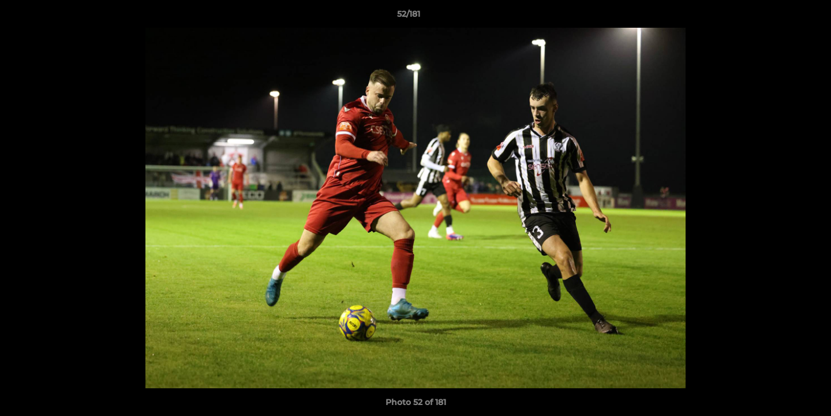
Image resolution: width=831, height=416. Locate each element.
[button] (782, 17)
